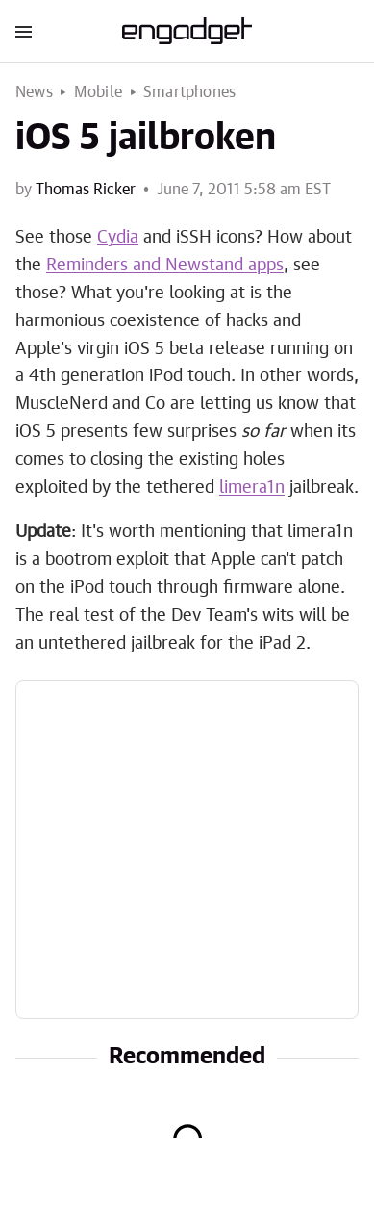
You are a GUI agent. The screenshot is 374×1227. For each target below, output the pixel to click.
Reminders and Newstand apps (165, 265)
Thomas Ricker (86, 189)
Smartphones (189, 92)
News (34, 92)
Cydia (117, 237)
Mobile (98, 92)
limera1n (252, 488)
